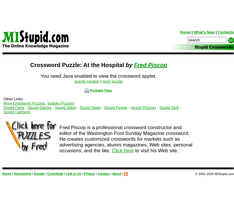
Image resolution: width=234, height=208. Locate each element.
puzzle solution (87, 81)
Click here (123, 150)
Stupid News (90, 107)
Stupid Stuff (169, 107)
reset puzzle (113, 81)
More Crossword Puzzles (24, 103)
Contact (103, 173)
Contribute (55, 173)
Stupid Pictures (143, 107)
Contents (226, 32)
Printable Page (98, 90)
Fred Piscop (150, 65)
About (116, 173)
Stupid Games (39, 107)
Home (185, 32)
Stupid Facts (13, 107)
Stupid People (115, 107)
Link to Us (73, 173)
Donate (39, 173)
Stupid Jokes (65, 107)
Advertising (22, 173)
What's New (204, 32)
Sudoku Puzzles (60, 103)
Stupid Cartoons (16, 112)
